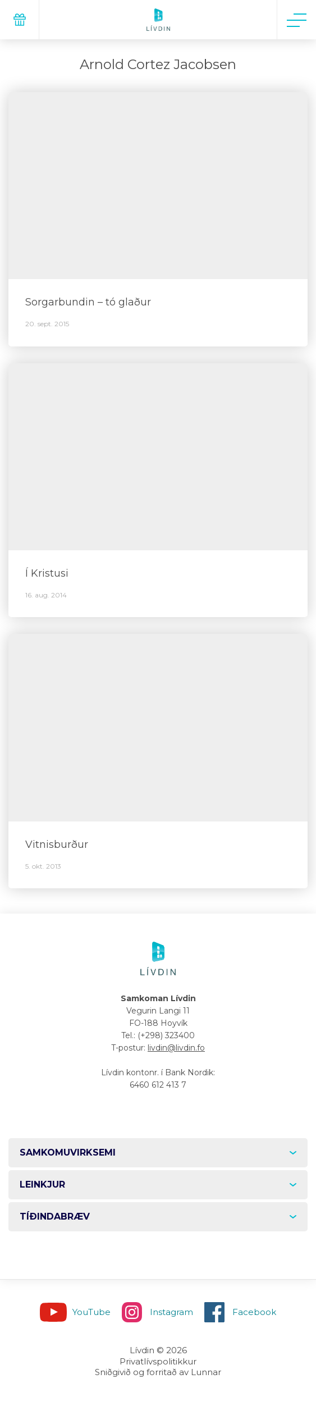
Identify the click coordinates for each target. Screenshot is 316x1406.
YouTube (91, 1312)
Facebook (254, 1312)
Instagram (171, 1312)
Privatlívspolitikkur (158, 1361)
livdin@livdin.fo (176, 1048)
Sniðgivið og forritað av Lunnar (158, 1372)
